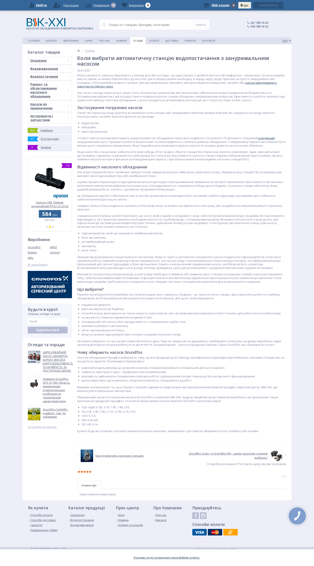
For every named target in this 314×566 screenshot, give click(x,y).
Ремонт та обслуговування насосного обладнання (49, 90)
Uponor (55, 252)
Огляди (138, 40)
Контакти (208, 40)
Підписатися (47, 330)
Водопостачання (49, 76)
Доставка (172, 40)
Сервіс (89, 40)
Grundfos (34, 247)
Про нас (104, 40)
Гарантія (190, 40)
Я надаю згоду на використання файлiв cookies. (167, 557)
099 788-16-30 (259, 26)
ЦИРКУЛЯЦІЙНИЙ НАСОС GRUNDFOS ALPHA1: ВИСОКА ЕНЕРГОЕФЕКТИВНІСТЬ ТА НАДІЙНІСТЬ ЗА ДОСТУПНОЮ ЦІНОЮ (58, 362)
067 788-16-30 (259, 23)
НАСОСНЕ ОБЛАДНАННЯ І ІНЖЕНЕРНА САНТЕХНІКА (59, 24)
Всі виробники (38, 265)
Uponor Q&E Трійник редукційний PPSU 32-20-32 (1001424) (49, 204)
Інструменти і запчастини (49, 118)
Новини (121, 40)
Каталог (51, 40)
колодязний (266, 138)
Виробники (70, 40)
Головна (34, 40)
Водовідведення (49, 69)
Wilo (30, 258)
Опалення (49, 60)
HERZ (53, 247)
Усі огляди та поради (42, 427)
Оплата (154, 40)
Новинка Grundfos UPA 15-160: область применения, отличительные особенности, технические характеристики (56, 390)
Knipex (32, 252)
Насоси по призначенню (49, 106)
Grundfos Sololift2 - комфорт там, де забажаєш (55, 413)
